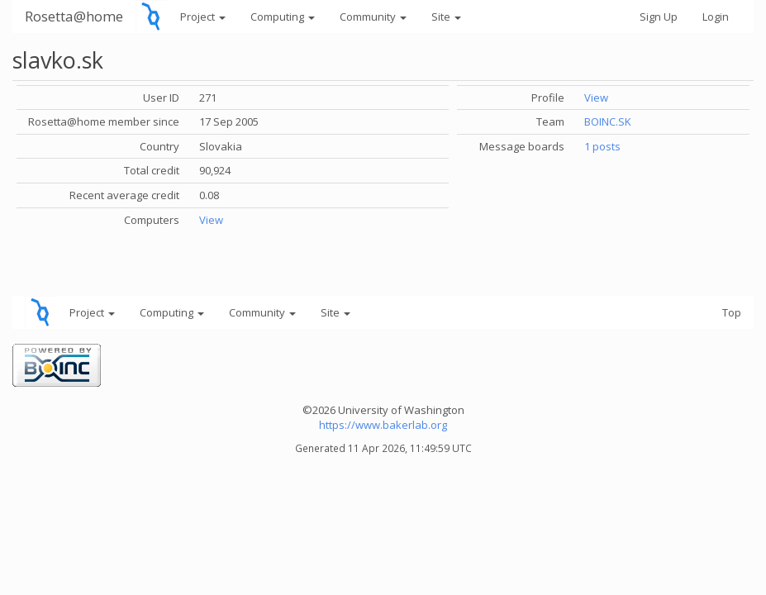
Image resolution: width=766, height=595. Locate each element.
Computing (282, 16)
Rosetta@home (74, 16)
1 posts (602, 146)
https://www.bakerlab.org (383, 424)
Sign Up (659, 16)
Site (446, 16)
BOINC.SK (607, 121)
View (211, 219)
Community (373, 16)
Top (731, 312)
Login (715, 16)
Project (203, 16)
